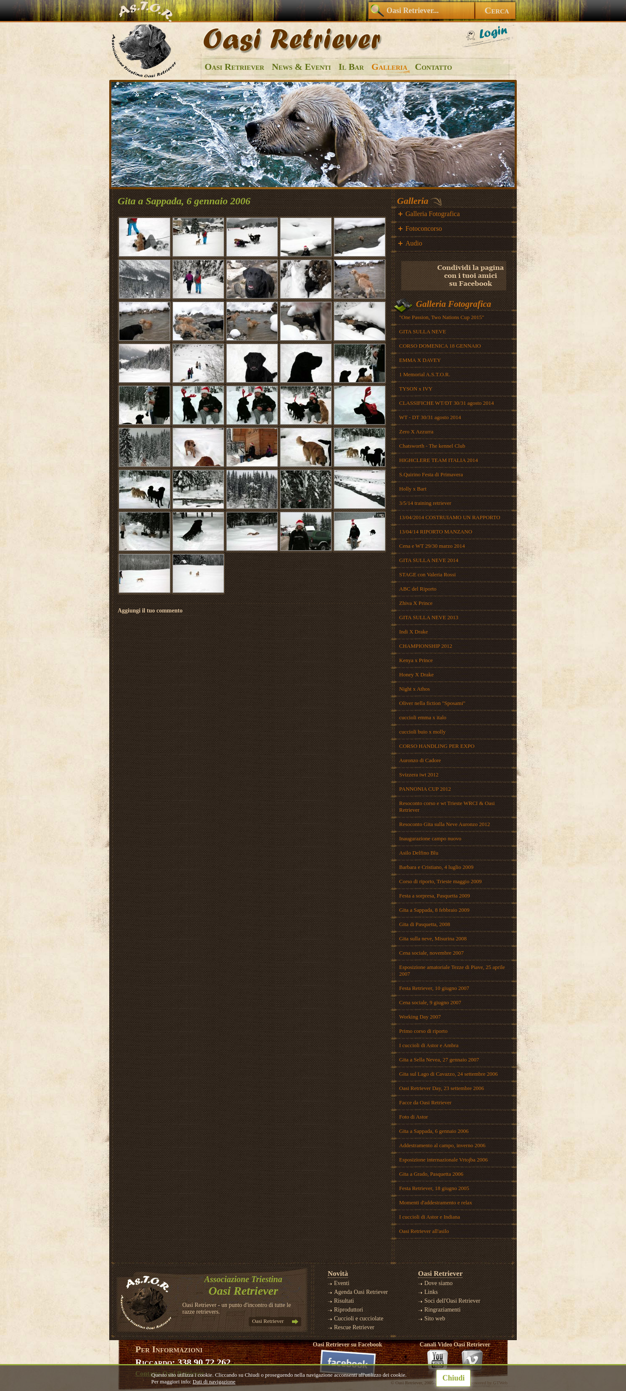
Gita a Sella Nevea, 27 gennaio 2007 (439, 1059)
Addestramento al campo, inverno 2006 (442, 1145)
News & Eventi (301, 66)
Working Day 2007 (420, 1017)
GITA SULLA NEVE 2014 (428, 560)
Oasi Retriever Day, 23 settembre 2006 (441, 1088)
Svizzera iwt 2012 (419, 774)
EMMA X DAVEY (420, 360)
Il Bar (351, 66)
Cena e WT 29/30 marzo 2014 (432, 546)
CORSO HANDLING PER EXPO (437, 746)
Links (431, 1292)
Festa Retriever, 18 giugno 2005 (434, 1188)
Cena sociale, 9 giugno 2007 (430, 1002)
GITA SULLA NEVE (422, 331)
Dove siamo (438, 1283)
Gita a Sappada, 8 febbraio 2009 (434, 910)
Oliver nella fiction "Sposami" (432, 703)
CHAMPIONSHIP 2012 (425, 646)
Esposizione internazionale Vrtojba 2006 (443, 1159)
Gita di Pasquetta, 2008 (424, 924)
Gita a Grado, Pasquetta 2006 (431, 1174)
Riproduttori (348, 1310)
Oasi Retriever (234, 66)
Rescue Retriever (354, 1327)
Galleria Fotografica (432, 213)
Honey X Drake (416, 674)
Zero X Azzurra (416, 431)
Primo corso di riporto (423, 1031)
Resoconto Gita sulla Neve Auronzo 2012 (444, 824)
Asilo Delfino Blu (418, 853)
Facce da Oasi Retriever (425, 1102)
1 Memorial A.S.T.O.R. (424, 374)
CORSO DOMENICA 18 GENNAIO (440, 346)
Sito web (434, 1318)
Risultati (344, 1301)
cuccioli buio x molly (422, 731)
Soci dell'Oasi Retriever (452, 1301)
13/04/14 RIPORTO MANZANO (435, 531)
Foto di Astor (413, 1117)
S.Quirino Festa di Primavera (431, 474)
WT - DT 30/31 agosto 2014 (430, 417)
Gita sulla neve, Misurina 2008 (433, 938)
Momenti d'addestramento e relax (435, 1202)
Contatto (433, 66)
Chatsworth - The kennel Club (432, 446)
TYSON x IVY (415, 388)
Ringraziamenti (442, 1310)
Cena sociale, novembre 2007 (431, 953)
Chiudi (453, 1378)
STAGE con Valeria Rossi (427, 574)
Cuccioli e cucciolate (358, 1318)
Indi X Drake (413, 631)
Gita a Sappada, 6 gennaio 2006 (433, 1131)
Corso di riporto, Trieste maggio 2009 (440, 881)
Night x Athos (414, 689)
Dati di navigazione (214, 1381)
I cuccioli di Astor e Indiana (429, 1217)
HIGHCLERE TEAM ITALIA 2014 (438, 460)
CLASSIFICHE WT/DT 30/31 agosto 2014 (446, 403)
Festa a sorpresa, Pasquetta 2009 (434, 895)
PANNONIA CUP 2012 (425, 789)
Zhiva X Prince (415, 603)
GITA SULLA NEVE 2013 (428, 617)
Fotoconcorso (423, 228)
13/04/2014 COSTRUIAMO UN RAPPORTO (449, 517)
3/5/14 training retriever (425, 503)
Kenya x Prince (416, 660)
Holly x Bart (412, 489)
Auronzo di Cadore (420, 760)
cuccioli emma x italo (422, 717)
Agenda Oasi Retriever (361, 1292)
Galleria (389, 66)
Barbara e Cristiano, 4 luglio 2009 (436, 867)
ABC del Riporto (418, 589)
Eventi (342, 1283)
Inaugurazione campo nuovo (430, 838)
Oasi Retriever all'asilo (424, 1231)
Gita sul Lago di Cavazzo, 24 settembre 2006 (448, 1074)
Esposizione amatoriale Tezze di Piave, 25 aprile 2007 (452, 970)
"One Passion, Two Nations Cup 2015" (441, 317)
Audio (413, 243)
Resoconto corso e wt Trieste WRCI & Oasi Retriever (447, 806)
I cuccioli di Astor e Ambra (428, 1045)
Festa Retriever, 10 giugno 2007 (434, 988)
